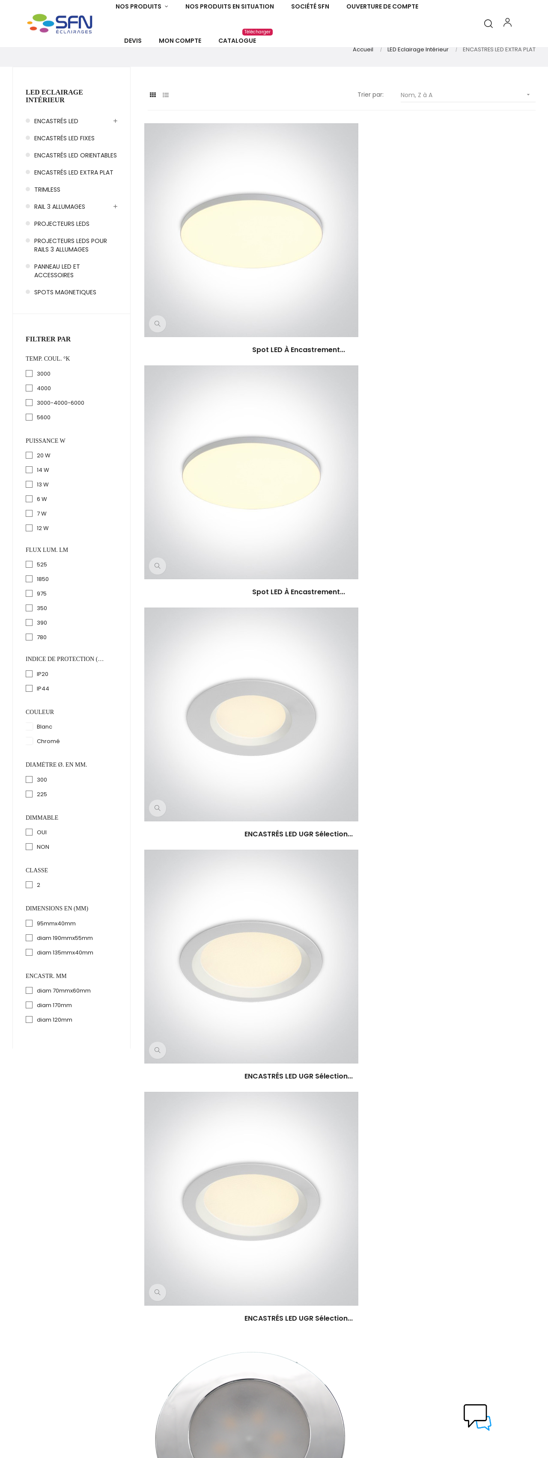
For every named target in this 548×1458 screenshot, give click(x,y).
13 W (43, 522)
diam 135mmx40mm (65, 990)
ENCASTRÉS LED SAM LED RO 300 (341, 584)
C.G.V (291, 1315)
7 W (42, 551)
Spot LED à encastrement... (206, 291)
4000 (44, 426)
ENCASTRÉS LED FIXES (64, 176)
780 (42, 675)
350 (42, 646)
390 (42, 661)
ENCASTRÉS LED (56, 158)
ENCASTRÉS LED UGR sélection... (477, 291)
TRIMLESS (47, 227)
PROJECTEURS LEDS (61, 261)
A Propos (296, 1299)
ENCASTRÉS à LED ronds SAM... (206, 730)
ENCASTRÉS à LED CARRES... (476, 730)
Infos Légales (302, 1330)
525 (42, 603)
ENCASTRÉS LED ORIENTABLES (75, 193)
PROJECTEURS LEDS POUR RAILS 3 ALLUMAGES (70, 282)
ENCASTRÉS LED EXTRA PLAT (73, 210)
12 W (43, 566)
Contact (295, 1346)
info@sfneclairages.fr (41, 1355)
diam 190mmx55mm (65, 976)
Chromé (48, 779)
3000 (44, 411)
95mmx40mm (56, 961)
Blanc (44, 764)
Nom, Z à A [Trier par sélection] (468, 132)
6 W (42, 537)
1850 (43, 617)
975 (42, 632)
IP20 (42, 712)
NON (43, 884)
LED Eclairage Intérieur (54, 134)
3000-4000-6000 (60, 440)
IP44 (43, 726)
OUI (42, 870)
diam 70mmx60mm (64, 1028)
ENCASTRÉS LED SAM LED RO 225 (476, 584)
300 (42, 817)
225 (42, 832)
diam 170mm (54, 1043)
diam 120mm (54, 1057)
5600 (44, 455)
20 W (44, 493)
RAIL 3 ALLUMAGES (59, 244)
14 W (43, 508)
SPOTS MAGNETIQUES (65, 330)
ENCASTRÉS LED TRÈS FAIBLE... (476, 438)
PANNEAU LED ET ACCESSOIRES (57, 308)
